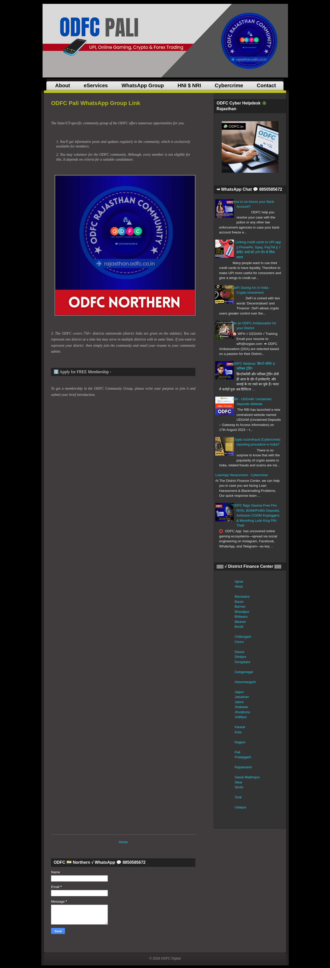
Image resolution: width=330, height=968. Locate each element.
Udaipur (240, 807)
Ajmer (239, 581)
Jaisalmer (242, 697)
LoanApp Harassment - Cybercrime (241, 475)
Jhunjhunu (242, 712)
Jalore (239, 702)
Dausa (239, 652)
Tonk (238, 797)
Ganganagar (244, 672)
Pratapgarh (243, 757)
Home (123, 842)
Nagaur (240, 742)
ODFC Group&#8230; (133, 614)
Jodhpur (241, 717)
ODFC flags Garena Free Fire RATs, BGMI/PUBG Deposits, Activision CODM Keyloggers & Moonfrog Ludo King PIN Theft (256, 515)
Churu (239, 642)
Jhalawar (241, 707)
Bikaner (240, 622)
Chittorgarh (243, 637)
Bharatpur (242, 612)
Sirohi (239, 787)
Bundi (239, 627)
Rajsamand (243, 767)
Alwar (239, 586)
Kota (238, 732)
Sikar (238, 782)
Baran (239, 602)
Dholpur (240, 657)
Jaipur (239, 692)
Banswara (242, 596)
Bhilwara (241, 616)
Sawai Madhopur (247, 777)
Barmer (240, 606)
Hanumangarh (245, 682)
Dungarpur (242, 662)
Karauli (240, 727)
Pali (237, 752)
